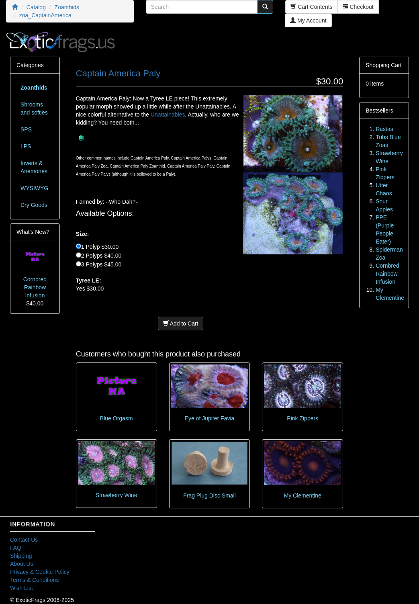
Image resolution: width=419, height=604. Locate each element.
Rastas (384, 129)
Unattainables (168, 114)
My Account (308, 20)
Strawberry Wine (116, 495)
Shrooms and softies (34, 108)
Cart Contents (311, 7)
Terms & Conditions (34, 580)
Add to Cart (180, 323)
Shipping (21, 556)
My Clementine (302, 495)
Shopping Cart (384, 65)
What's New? (32, 232)
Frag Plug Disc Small (209, 495)
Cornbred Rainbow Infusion (35, 287)
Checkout (358, 7)
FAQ (15, 548)
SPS (26, 129)
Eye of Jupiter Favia (210, 418)
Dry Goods (33, 205)
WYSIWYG (34, 188)
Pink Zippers (302, 418)
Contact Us (24, 539)
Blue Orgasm (116, 418)
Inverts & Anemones (33, 167)
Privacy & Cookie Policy (39, 572)
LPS (25, 146)
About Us (21, 564)
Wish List (21, 588)
